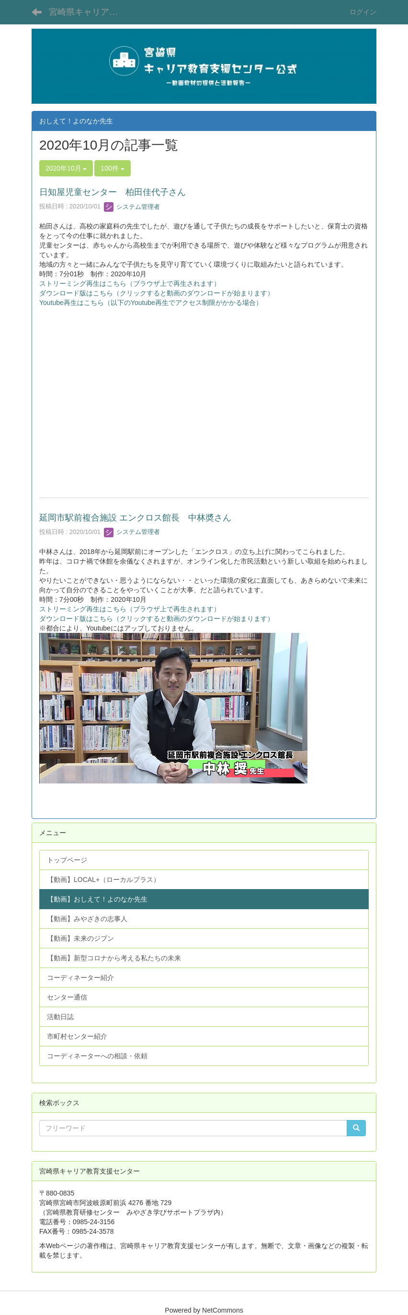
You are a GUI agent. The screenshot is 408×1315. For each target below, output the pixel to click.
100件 (112, 168)
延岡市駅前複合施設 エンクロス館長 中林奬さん (135, 517)
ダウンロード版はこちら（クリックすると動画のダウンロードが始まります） (156, 293)
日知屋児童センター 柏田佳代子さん (112, 192)
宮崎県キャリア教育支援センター (89, 12)
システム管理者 (132, 206)
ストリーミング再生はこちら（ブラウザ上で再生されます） (129, 283)
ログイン (363, 12)
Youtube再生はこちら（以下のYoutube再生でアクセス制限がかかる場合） (150, 302)
